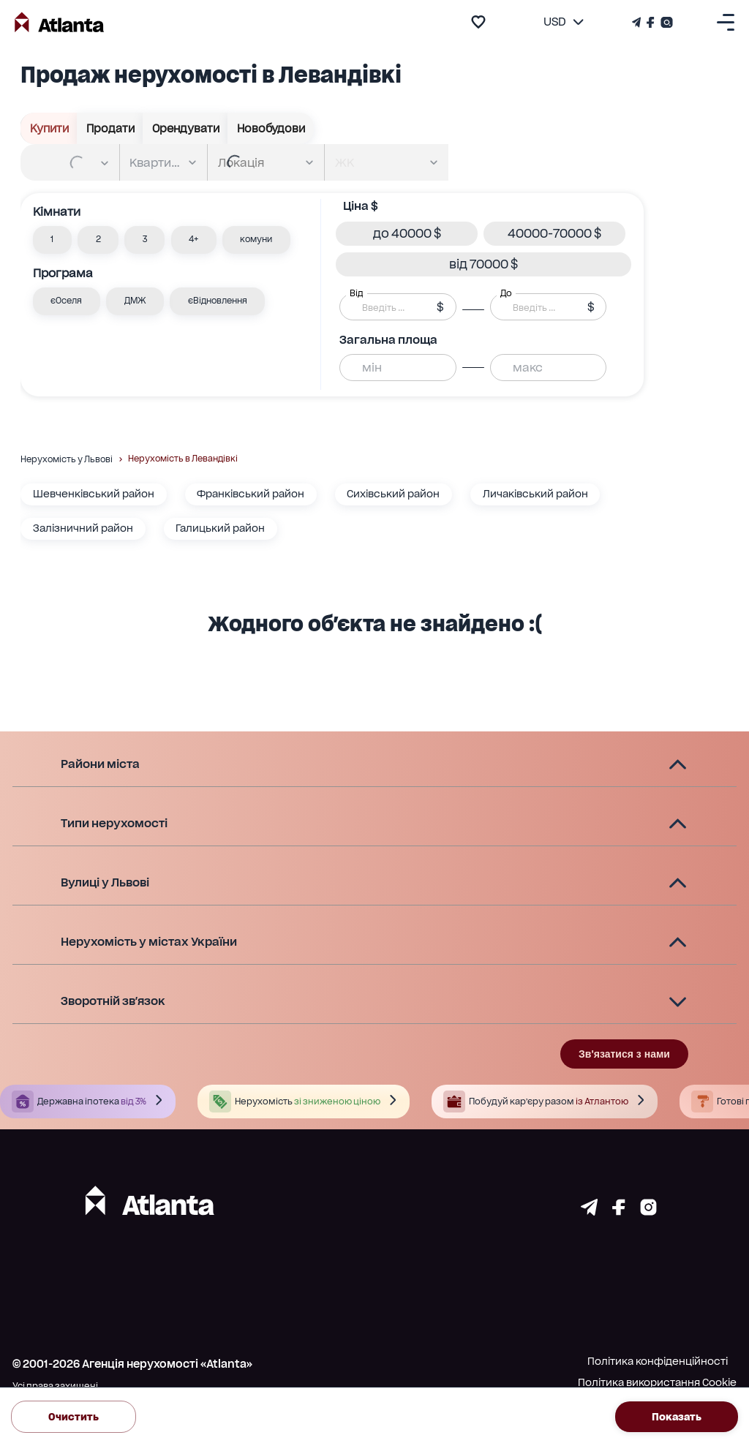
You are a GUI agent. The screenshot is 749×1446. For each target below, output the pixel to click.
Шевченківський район (93, 494)
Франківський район (250, 494)
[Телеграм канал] (638, 22)
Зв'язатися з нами (624, 1054)
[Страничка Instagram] (665, 22)
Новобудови (270, 128)
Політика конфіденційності (657, 1361)
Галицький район (220, 528)
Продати (110, 128)
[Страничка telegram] (589, 1211)
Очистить (73, 1416)
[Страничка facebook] (618, 1211)
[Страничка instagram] (648, 1211)
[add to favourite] (478, 22)
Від (356, 293)
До (506, 293)
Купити (49, 128)
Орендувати (185, 128)
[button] (52, 240)
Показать (676, 1416)
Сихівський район (393, 494)
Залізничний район (83, 528)
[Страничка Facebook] (651, 22)
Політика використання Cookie (657, 1382)
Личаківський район (535, 494)
